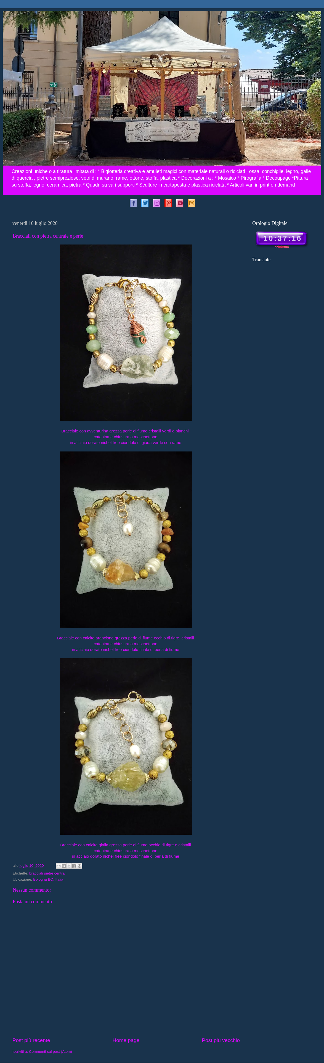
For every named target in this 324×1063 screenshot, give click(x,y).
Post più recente (31, 1040)
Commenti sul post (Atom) (50, 1051)
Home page (126, 1040)
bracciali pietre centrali (47, 873)
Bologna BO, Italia (48, 879)
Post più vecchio (221, 1040)
